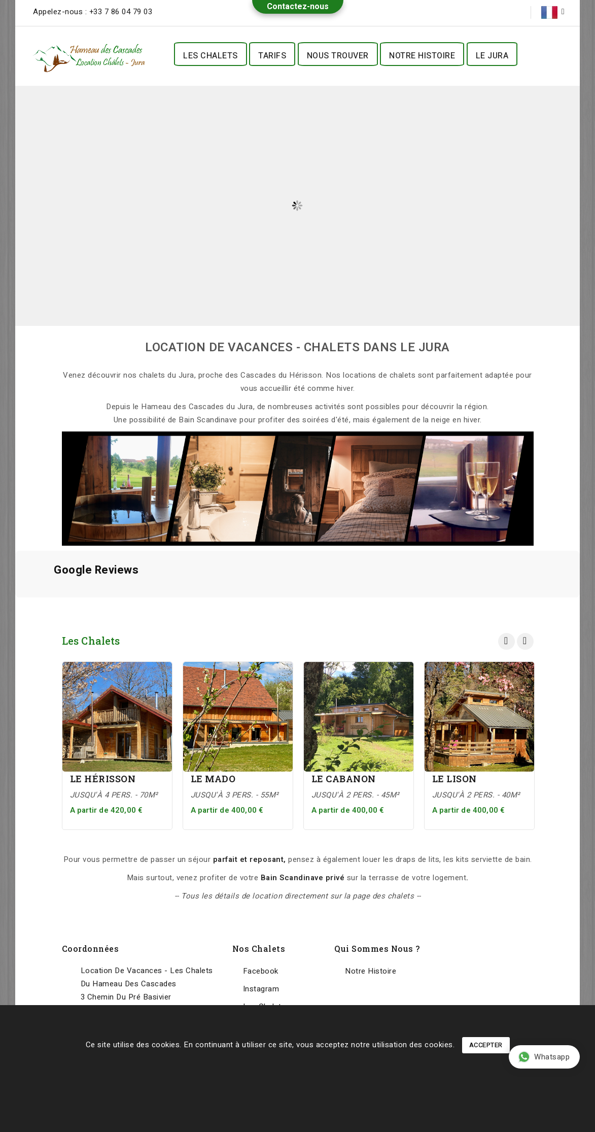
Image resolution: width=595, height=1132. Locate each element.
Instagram (261, 988)
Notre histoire (422, 56)
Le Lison (454, 779)
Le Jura (492, 56)
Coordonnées (90, 948)
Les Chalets (210, 56)
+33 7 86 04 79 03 (121, 11)
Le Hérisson (103, 779)
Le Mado (213, 779)
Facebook (260, 971)
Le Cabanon (343, 779)
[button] (15, 608)
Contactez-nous (298, 7)
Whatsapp (544, 1056)
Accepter (486, 1045)
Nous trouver (338, 56)
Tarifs (272, 56)
